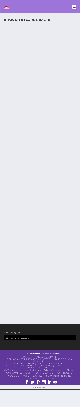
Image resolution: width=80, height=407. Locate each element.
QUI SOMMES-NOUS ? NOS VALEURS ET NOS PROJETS (39, 373)
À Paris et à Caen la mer (40, 378)
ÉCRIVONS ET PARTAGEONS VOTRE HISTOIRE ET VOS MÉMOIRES (39, 360)
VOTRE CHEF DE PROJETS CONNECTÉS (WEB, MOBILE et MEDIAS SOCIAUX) (39, 366)
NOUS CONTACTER (19, 375)
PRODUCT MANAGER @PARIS (39, 357)
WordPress (56, 353)
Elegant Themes (35, 353)
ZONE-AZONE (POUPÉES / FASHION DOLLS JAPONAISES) (39, 370)
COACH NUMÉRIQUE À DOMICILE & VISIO (39, 363)
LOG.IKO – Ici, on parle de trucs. (51, 375)
